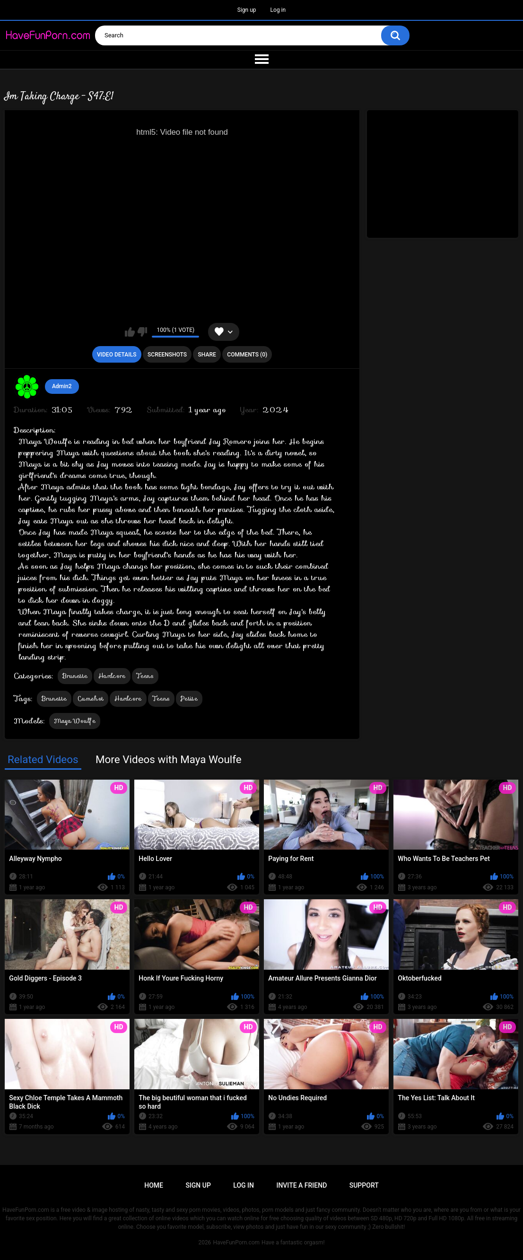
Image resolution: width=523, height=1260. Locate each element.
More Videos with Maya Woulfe (169, 759)
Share (207, 354)
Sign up (246, 10)
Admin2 (62, 386)
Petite (189, 698)
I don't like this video (142, 332)
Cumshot (91, 698)
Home (153, 1185)
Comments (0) (247, 354)
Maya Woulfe (75, 720)
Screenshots (167, 354)
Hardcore (111, 675)
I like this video (130, 332)
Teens (145, 675)
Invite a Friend (301, 1185)
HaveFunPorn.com (236, 1242)
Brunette (74, 675)
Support (364, 1185)
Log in (278, 10)
